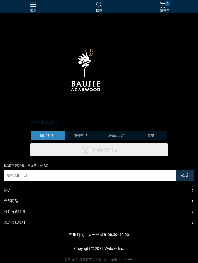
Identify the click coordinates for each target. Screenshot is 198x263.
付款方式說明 (14, 212)
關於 (7, 190)
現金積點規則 (14, 222)
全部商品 (11, 201)
